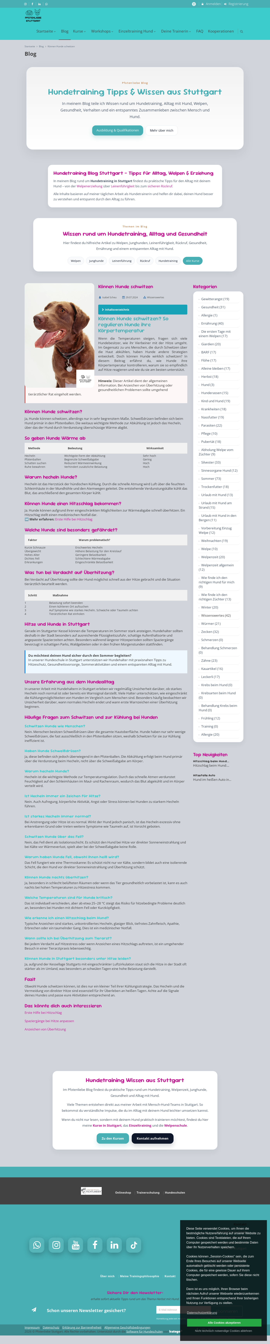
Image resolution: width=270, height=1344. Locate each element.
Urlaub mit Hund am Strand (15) (215, 505)
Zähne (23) (209, 660)
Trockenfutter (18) (215, 486)
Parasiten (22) (211, 425)
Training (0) (209, 726)
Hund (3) (207, 384)
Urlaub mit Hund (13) (217, 495)
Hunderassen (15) (214, 393)
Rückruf (145, 261)
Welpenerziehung (89, 186)
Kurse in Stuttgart (107, 1125)
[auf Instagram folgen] (26, 4)
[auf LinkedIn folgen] (40, 4)
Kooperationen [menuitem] (221, 31)
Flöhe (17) (208, 360)
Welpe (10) (209, 549)
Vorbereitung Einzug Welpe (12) (215, 530)
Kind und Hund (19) (215, 401)
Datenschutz (51, 1327)
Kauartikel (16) (212, 668)
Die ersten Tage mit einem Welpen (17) (215, 333)
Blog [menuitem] (64, 31)
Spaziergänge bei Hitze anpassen (49, 1021)
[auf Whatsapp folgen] (47, 4)
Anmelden (211, 4)
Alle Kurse (192, 261)
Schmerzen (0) (212, 640)
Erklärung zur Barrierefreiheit (81, 1327)
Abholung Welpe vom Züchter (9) (216, 451)
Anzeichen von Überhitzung (45, 1029)
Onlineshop (123, 1192)
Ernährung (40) (212, 323)
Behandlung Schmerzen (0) (218, 650)
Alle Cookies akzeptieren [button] (224, 1322)
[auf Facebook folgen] (33, 4)
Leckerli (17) (210, 677)
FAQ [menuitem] (199, 31)
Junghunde (96, 261)
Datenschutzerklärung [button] (202, 1312)
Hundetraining (168, 261)
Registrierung (236, 4)
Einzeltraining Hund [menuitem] (137, 31)
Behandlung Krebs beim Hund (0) (218, 707)
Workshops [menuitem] (102, 31)
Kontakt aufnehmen (153, 1138)
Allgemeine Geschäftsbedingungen (127, 1327)
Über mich (107, 1276)
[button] (241, 31)
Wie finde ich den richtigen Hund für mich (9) (216, 582)
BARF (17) (208, 352)
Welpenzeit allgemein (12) (216, 567)
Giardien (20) (211, 344)
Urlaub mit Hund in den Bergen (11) (217, 517)
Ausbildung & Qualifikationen (117, 130)
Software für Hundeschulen (144, 1331)
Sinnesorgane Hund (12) (219, 470)
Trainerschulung (148, 1192)
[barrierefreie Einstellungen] (194, 4)
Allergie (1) (209, 315)
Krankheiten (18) (213, 409)
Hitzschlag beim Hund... (211, 761)
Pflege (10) (209, 433)
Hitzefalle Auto (204, 775)
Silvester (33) (211, 462)
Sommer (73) (211, 478)
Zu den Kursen (113, 1138)
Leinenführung (122, 261)
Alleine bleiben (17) (215, 368)
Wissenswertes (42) (216, 615)
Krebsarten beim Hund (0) (217, 695)
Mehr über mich (161, 130)
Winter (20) (209, 607)
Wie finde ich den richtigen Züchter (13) (215, 596)
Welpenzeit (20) (213, 557)
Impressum (32, 1327)
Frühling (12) (210, 718)
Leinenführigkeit (123, 186)
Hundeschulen (175, 1192)
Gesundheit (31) (213, 307)
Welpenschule (175, 1125)
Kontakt (170, 1276)
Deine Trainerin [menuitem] (176, 31)
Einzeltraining (140, 1125)
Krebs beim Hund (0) (216, 685)
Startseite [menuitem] (46, 31)
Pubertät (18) (211, 441)
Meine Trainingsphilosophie (139, 1276)
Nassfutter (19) (212, 417)
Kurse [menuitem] (80, 31)
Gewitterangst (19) (215, 299)
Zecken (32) (210, 631)
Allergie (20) (210, 734)
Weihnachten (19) (214, 540)
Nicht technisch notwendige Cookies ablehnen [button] (223, 1330)
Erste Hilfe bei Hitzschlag (73, 519)
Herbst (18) (209, 376)
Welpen (76, 261)
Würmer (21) (211, 623)
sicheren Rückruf (160, 186)
